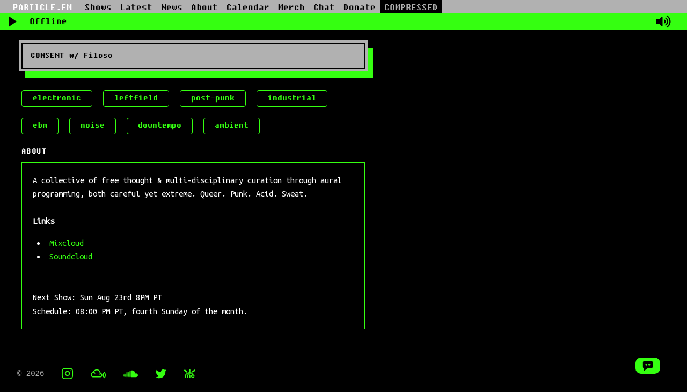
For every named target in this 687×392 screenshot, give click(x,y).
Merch (291, 7)
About (204, 7)
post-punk (213, 98)
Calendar (247, 7)
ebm (40, 125)
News (171, 7)
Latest (136, 7)
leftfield (136, 98)
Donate (360, 7)
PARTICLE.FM (42, 7)
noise (93, 125)
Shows (98, 7)
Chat (324, 7)
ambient (232, 125)
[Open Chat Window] (647, 366)
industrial (292, 98)
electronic (57, 98)
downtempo (159, 125)
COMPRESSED (411, 7)
